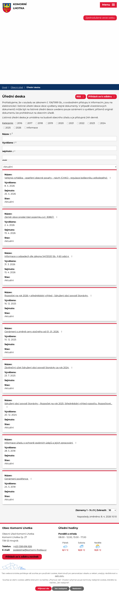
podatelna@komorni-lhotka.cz (29, 550)
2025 (8, 127)
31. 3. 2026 (9, 264)
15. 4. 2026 (9, 272)
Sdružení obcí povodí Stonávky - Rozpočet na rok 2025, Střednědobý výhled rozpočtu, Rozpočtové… (58, 405)
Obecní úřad (17, 87)
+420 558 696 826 (22, 546)
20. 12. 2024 (10, 415)
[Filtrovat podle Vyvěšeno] (59, 148)
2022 (81, 123)
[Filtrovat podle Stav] (59, 167)
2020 (61, 123)
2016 (19, 123)
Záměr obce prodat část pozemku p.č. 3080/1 (31, 217)
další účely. (59, 576)
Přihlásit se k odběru (102, 96)
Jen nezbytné (61, 588)
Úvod (4, 87)
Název (6, 134)
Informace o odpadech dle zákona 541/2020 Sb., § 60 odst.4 (38, 256)
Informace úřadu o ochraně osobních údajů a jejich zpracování (40, 443)
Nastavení (76, 588)
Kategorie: (7, 123)
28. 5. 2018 (9, 451)
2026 (18, 127)
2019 (50, 123)
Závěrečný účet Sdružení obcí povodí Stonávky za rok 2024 (38, 367)
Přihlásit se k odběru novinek (22, 556)
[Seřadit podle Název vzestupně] (12, 133)
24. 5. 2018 (9, 487)
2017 (29, 123)
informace (32, 127)
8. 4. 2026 (9, 186)
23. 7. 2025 (9, 375)
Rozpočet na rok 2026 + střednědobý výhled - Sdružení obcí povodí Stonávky (48, 295)
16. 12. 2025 (10, 303)
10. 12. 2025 (10, 339)
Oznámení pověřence (18, 479)
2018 (40, 123)
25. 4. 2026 (10, 194)
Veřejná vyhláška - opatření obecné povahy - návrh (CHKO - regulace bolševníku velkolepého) (58, 178)
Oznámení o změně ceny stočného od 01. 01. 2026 (33, 331)
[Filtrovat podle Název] (59, 138)
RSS (81, 96)
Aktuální (9, 202)
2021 (71, 123)
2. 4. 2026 (9, 225)
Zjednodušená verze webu (100, 17)
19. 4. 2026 (10, 233)
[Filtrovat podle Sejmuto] (59, 157)
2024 (103, 123)
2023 (92, 123)
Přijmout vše (43, 588)
